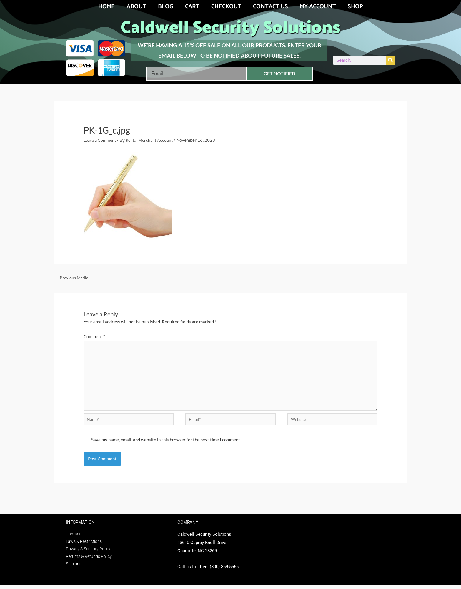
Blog (165, 6)
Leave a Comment (101, 140)
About (136, 6)
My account (318, 6)
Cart (192, 6)
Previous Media (72, 278)
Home (106, 6)
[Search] (390, 60)
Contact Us (270, 6)
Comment (94, 337)
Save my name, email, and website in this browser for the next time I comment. (166, 444)
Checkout (226, 6)
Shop (355, 6)
